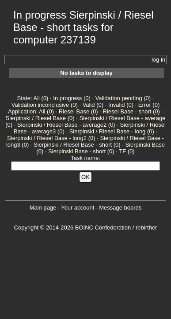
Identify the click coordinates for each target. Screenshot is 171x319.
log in (158, 59)
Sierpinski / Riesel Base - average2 (61, 124)
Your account (77, 207)
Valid (89, 104)
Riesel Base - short (127, 111)
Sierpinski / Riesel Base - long (107, 131)
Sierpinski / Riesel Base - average (122, 118)
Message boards (120, 207)
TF (122, 151)
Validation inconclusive (40, 104)
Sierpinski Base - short (77, 151)
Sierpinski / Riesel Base (36, 118)
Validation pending (118, 98)
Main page (43, 207)
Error (144, 104)
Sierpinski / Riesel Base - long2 (47, 138)
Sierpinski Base (145, 144)
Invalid (116, 104)
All (36, 98)
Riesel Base (74, 111)
